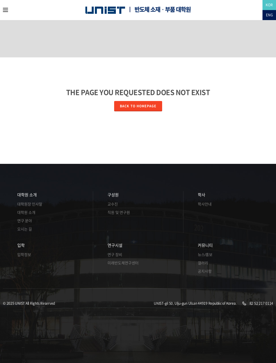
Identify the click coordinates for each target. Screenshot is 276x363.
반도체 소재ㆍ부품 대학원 (163, 9)
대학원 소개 (27, 195)
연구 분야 (24, 221)
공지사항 (205, 271)
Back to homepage (138, 106)
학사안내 (205, 204)
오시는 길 (24, 229)
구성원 (113, 195)
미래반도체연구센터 (123, 263)
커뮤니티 (205, 245)
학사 (201, 195)
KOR (269, 5)
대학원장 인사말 (29, 204)
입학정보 (24, 255)
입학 (21, 245)
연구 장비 (115, 255)
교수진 (113, 204)
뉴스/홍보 (205, 255)
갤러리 (203, 263)
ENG (269, 15)
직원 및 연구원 (119, 212)
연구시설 (115, 245)
